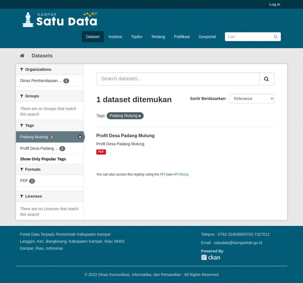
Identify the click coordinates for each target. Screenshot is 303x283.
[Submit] (275, 36)
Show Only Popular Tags (43, 159)
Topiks (136, 36)
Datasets (42, 56)
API (162, 174)
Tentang (158, 36)
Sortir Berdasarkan (207, 98)
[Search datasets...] (178, 78)
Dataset (92, 36)
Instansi (115, 36)
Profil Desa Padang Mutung (125, 135)
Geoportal (207, 36)
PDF (101, 152)
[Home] (22, 56)
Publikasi (182, 36)
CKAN (210, 257)
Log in (274, 4)
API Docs (180, 174)
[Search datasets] (253, 36)
